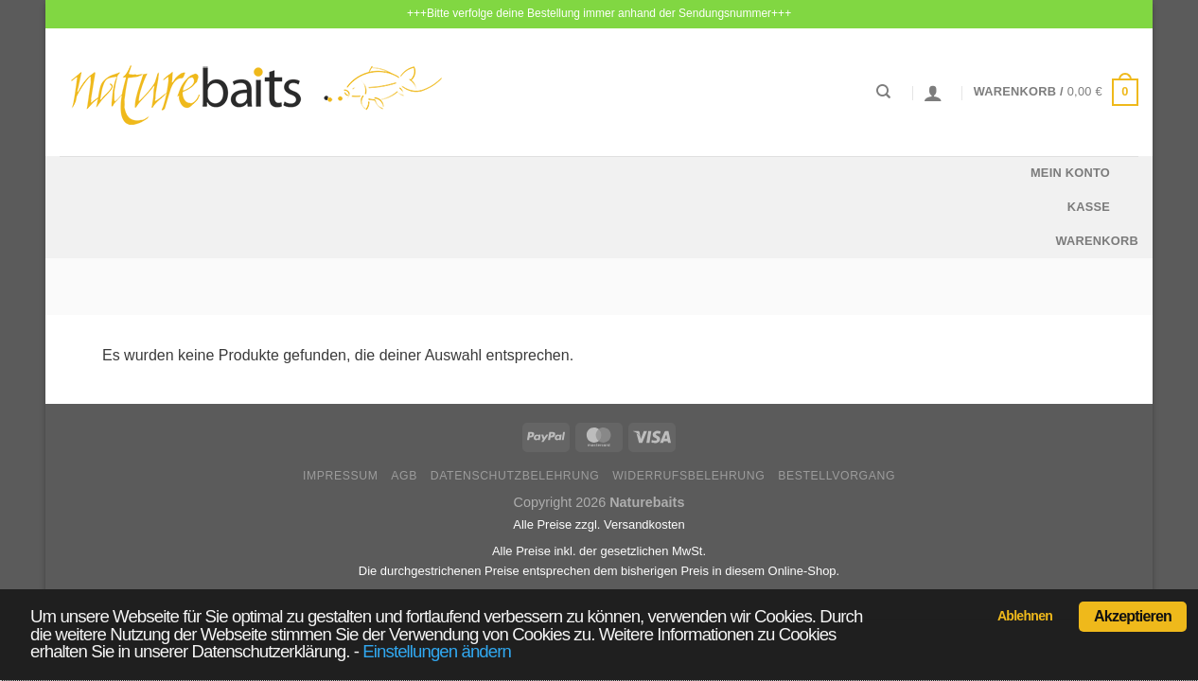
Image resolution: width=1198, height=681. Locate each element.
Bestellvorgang (836, 475)
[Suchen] (883, 92)
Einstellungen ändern (436, 651)
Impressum (341, 475)
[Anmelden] (933, 93)
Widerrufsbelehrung (688, 475)
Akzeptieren (1133, 616)
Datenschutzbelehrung (515, 475)
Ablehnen (1024, 615)
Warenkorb (1096, 241)
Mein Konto (1070, 173)
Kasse (1088, 207)
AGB (404, 475)
